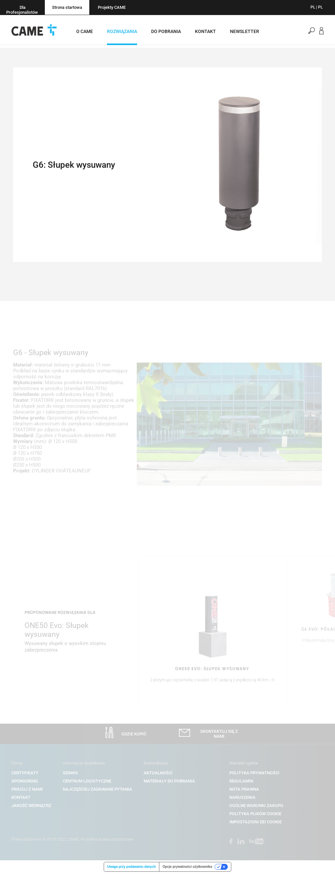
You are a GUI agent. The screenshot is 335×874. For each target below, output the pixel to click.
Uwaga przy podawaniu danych (131, 867)
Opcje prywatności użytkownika (187, 867)
